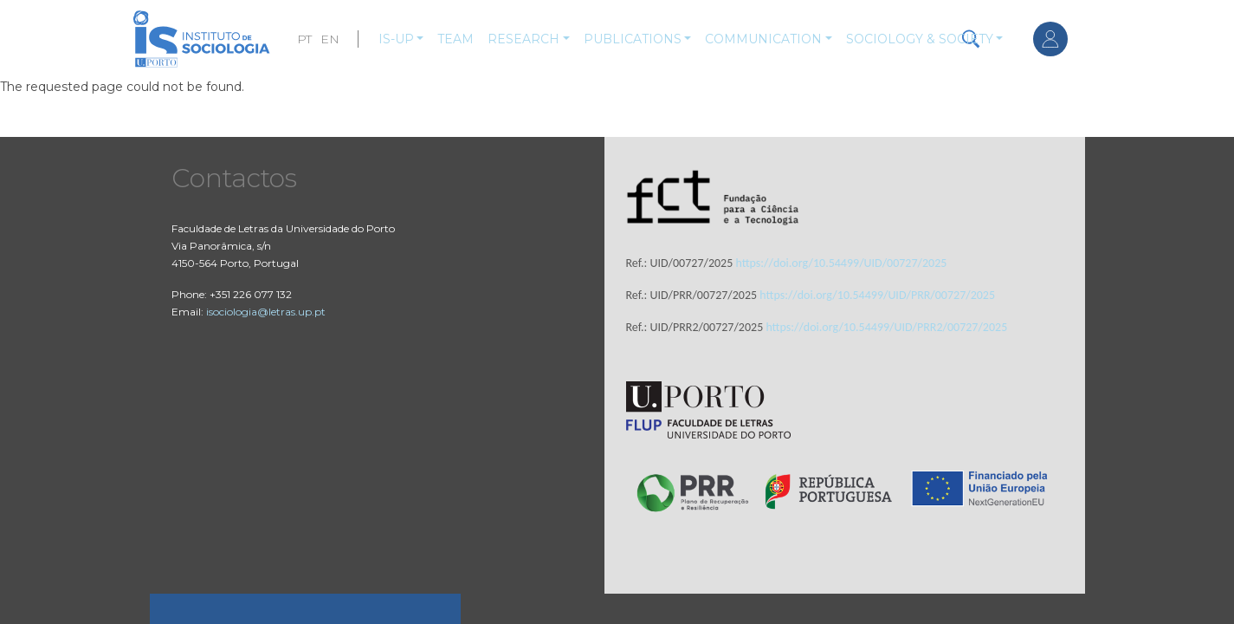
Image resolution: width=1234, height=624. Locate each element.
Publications (633, 39)
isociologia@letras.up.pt (266, 311)
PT (304, 39)
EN (329, 39)
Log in (1050, 39)
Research (523, 39)
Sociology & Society (919, 39)
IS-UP (396, 39)
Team (455, 39)
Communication (763, 39)
